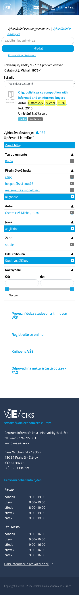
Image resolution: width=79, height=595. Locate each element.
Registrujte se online (27, 334)
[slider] (7, 289)
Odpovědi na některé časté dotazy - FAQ (39, 370)
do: (42, 276)
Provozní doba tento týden (23, 480)
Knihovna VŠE (22, 351)
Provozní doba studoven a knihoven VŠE (39, 315)
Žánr (8, 238)
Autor (9, 206)
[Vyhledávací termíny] (37, 40)
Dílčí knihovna (15, 253)
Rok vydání (13, 269)
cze (36, 7)
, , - (47, 103)
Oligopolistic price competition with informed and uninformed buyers (43, 95)
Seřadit (9, 77)
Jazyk (8, 222)
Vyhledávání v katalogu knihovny (28, 28)
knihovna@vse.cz (17, 443)
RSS (40, 132)
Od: (7, 276)
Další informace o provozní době (26, 563)
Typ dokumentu (16, 154)
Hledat (38, 48)
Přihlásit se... (63, 7)
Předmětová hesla (18, 170)
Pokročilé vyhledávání (22, 55)
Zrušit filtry (13, 145)
